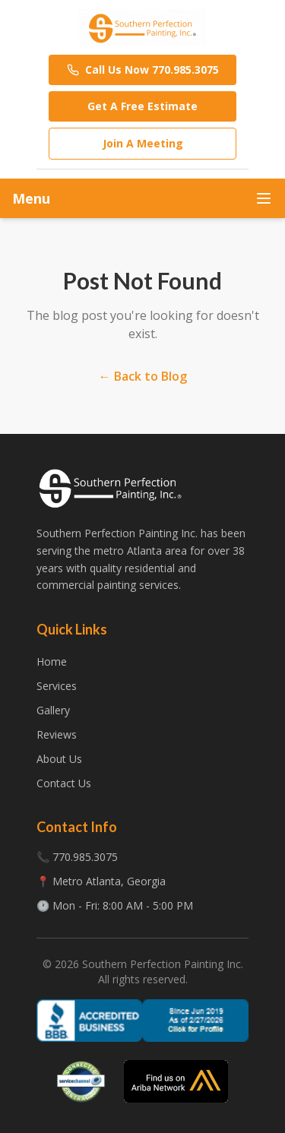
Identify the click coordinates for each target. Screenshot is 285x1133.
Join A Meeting (143, 143)
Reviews (56, 734)
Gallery (53, 710)
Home (51, 661)
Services (56, 686)
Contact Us (63, 783)
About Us (59, 759)
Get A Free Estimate (142, 106)
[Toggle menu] (264, 198)
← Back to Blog (143, 376)
